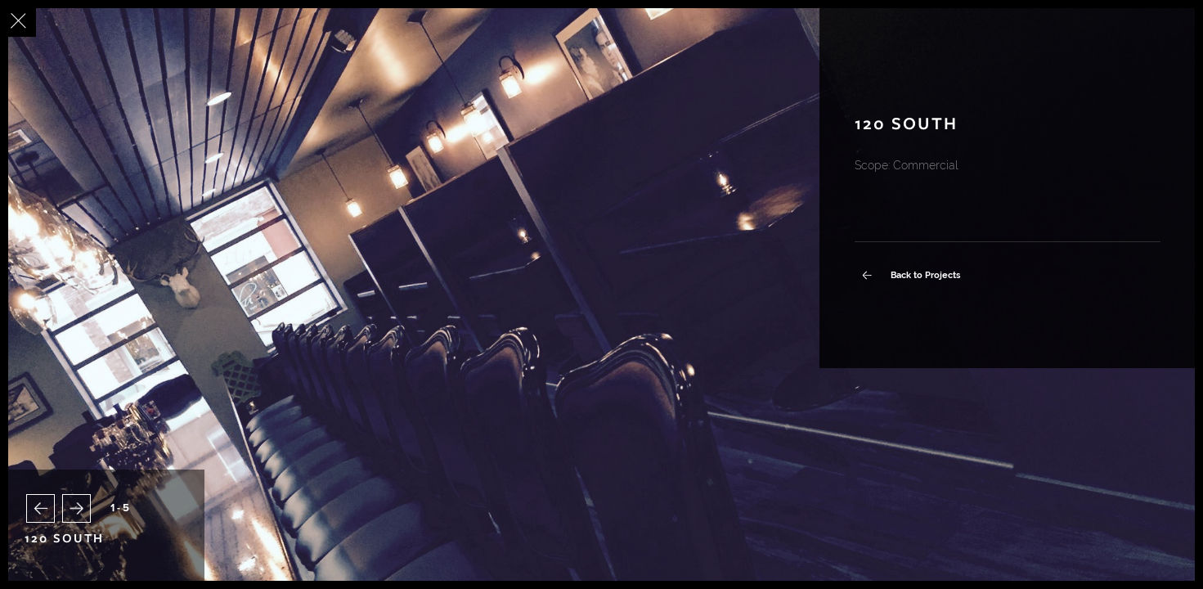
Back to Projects (920, 275)
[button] (40, 508)
